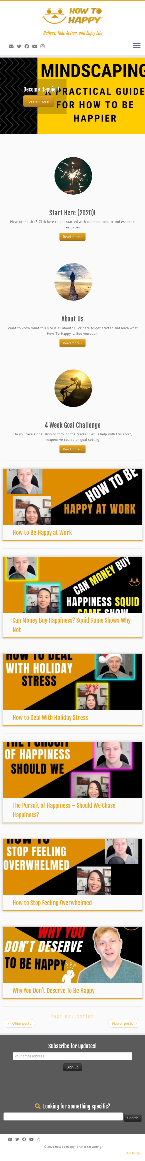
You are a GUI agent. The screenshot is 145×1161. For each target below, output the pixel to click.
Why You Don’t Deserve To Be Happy (53, 990)
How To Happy (64, 1147)
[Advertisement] (72, 1087)
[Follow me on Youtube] (33, 46)
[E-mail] (10, 46)
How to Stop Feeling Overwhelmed (52, 903)
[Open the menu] (136, 46)
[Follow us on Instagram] (40, 46)
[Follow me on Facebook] (25, 46)
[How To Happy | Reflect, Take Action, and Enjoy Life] (72, 16)
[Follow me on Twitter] (17, 46)
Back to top (132, 1153)
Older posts (19, 1023)
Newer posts (125, 1023)
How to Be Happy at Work (42, 532)
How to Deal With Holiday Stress (50, 717)
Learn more (38, 101)
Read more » (72, 236)
